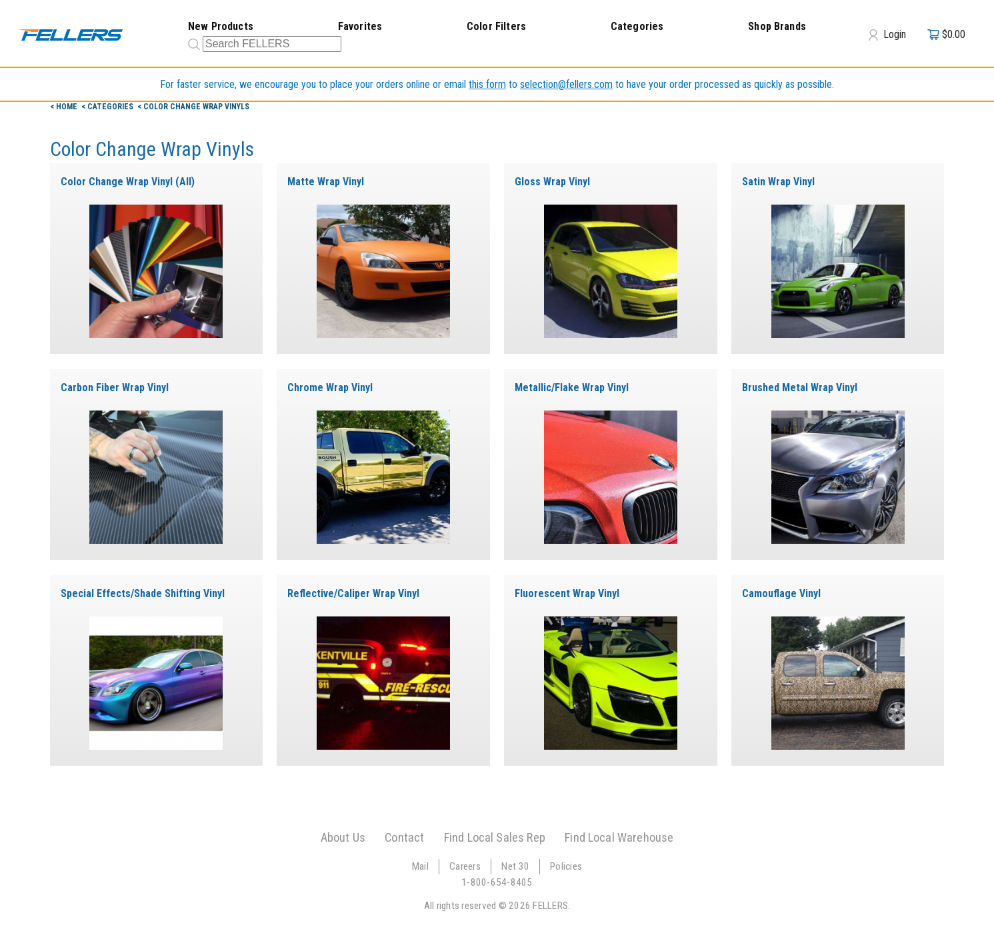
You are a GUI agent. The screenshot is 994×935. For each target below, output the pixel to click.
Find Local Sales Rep (494, 837)
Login (887, 34)
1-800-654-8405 (497, 882)
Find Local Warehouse (619, 837)
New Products (220, 26)
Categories (637, 26)
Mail (420, 866)
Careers (465, 866)
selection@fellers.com (566, 84)
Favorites (360, 26)
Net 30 (515, 866)
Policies (566, 866)
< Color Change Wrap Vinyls (193, 106)
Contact (404, 837)
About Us (343, 837)
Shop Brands (777, 26)
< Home (64, 106)
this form (487, 84)
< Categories (108, 106)
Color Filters (496, 26)
